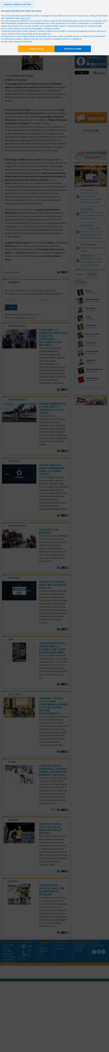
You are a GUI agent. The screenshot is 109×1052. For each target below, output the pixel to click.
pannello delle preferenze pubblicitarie (16, 42)
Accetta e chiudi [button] (72, 49)
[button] (17, 4)
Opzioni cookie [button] (36, 49)
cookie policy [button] (25, 18)
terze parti (37, 21)
